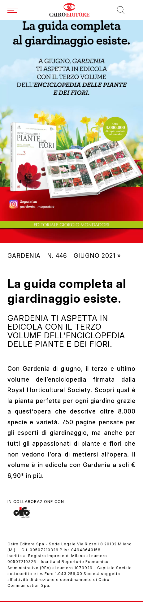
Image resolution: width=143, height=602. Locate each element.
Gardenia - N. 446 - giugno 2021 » (64, 255)
